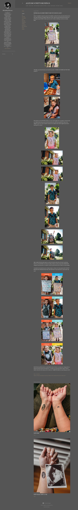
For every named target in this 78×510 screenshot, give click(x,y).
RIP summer (24, 26)
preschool (24, 25)
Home (27, 5)
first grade (24, 18)
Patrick (23, 23)
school (23, 29)
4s (22, 15)
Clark (48, 5)
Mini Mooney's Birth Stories (40, 5)
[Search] (69, 3)
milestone (24, 22)
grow (23, 19)
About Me (31, 5)
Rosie (23, 27)
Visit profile (7, 48)
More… (61, 5)
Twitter (57, 5)
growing (23, 20)
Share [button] (34, 435)
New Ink (36, 433)
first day (23, 16)
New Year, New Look (40, 494)
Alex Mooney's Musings (38, 3)
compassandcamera (49, 505)
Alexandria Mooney (8, 10)
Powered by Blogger (47, 503)
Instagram (53, 5)
